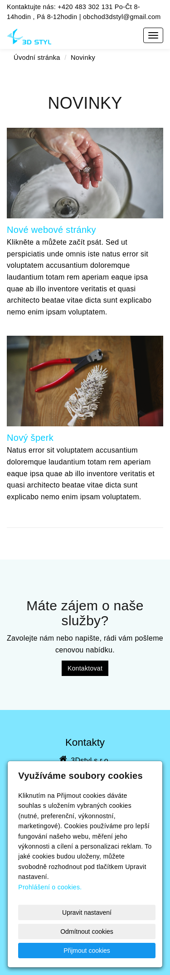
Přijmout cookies (86, 950)
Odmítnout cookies (86, 931)
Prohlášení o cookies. (50, 887)
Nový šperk (30, 438)
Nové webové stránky (51, 230)
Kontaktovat (85, 668)
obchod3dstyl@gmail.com (122, 16)
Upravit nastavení (87, 912)
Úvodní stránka (37, 57)
